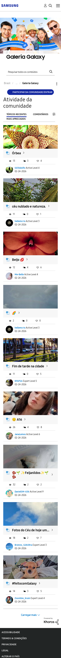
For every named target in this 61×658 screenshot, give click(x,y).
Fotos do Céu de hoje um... (30, 530)
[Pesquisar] (30, 71)
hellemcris (20, 221)
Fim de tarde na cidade (28, 366)
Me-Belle (19, 274)
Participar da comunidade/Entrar (32, 92)
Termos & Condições (14, 638)
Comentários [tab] (40, 114)
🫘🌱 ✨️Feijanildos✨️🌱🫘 (30, 475)
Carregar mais (29, 615)
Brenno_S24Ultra (23, 545)
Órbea (16, 153)
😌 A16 (17, 419)
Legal (5, 650)
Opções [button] (51, 83)
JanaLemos (20, 434)
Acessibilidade (11, 632)
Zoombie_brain (22, 598)
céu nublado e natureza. (29, 206)
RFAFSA (18, 381)
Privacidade (9, 644)
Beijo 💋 (18, 260)
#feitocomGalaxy (24, 583)
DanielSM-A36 (22, 491)
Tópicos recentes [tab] (17, 114)
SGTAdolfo (20, 168)
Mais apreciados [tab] (16, 119)
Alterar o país (11, 656)
